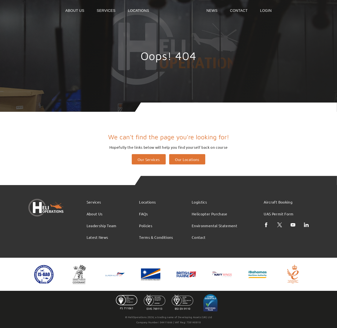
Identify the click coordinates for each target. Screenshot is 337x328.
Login (266, 11)
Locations (138, 11)
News (212, 11)
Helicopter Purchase (209, 214)
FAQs (143, 214)
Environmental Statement (214, 225)
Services (106, 11)
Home (178, 10)
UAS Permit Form (278, 214)
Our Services (149, 159)
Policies (145, 225)
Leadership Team (101, 225)
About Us (74, 11)
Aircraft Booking (278, 202)
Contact (239, 11)
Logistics (199, 202)
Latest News (97, 237)
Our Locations (187, 159)
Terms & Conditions (156, 237)
